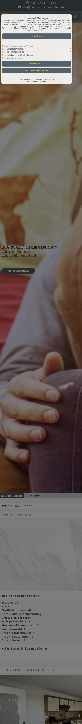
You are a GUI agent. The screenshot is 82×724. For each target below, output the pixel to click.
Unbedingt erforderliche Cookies (19, 46)
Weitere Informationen (36, 81)
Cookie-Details (25, 80)
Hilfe (43, 30)
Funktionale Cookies (14, 49)
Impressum (49, 80)
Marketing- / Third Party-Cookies (19, 55)
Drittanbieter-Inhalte (14, 58)
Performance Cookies (15, 52)
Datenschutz (38, 80)
